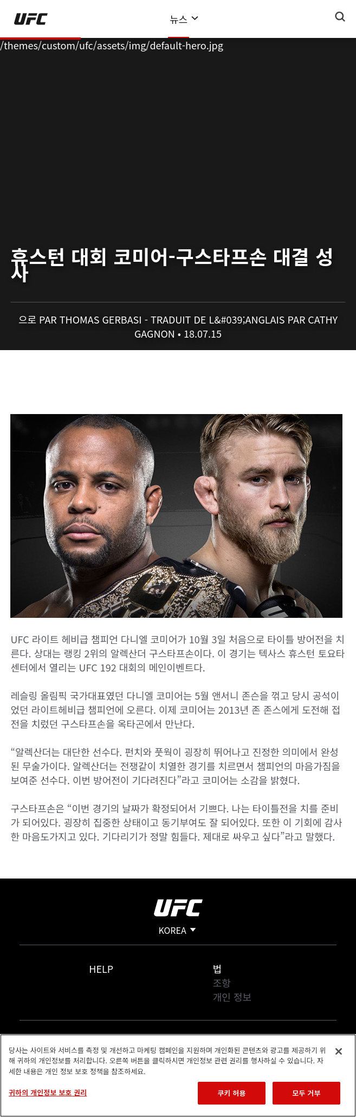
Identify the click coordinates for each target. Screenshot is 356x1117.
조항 (222, 983)
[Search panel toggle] (340, 17)
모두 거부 (306, 1093)
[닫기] (339, 1051)
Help (101, 968)
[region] (178, 1075)
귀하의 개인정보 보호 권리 (48, 1092)
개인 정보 (232, 997)
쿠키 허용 (231, 1093)
